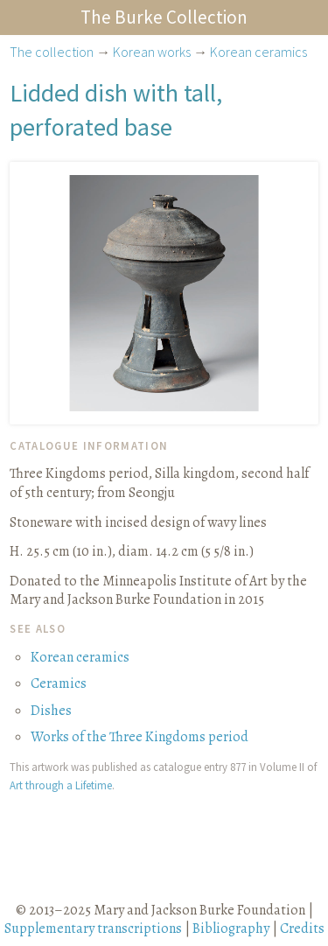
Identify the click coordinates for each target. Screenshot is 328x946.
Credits (302, 928)
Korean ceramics (258, 51)
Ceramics (59, 683)
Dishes (51, 710)
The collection (52, 51)
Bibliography (230, 928)
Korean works (152, 51)
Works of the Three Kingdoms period (139, 736)
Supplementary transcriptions (93, 928)
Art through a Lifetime (61, 785)
